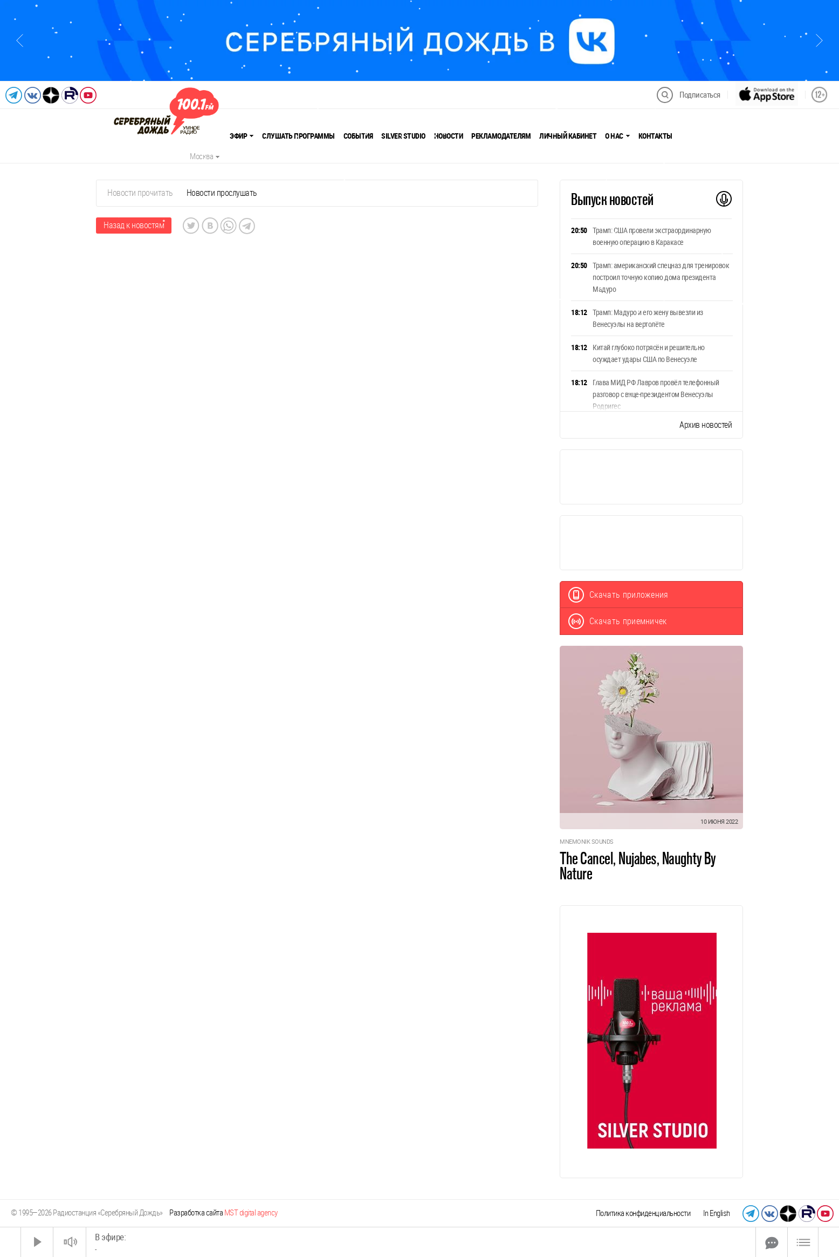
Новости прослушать (222, 193)
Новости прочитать (140, 193)
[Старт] (37, 1242)
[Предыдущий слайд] (19, 40)
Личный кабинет (567, 136)
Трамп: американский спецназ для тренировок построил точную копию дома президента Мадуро (661, 277)
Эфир (241, 136)
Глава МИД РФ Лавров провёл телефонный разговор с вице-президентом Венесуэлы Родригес (656, 394)
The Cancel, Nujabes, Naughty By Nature (638, 866)
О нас (617, 136)
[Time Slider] (420, 1242)
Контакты (655, 136)
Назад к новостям (134, 225)
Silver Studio (403, 136)
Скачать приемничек (617, 621)
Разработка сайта (223, 1213)
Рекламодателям (501, 136)
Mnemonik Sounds (587, 841)
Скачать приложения (618, 595)
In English (716, 1213)
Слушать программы (298, 136)
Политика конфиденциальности (643, 1213)
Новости (448, 136)
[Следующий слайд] (819, 40)
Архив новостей (705, 425)
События (358, 136)
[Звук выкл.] (69, 1242)
